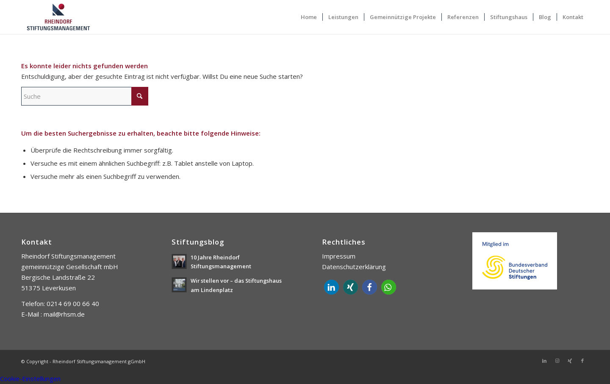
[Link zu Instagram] (557, 360)
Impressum (338, 256)
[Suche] (84, 96)
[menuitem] (308, 17)
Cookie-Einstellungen (30, 378)
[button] (331, 287)
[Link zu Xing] (569, 360)
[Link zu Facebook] (582, 360)
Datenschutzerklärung (354, 266)
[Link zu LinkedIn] (544, 360)
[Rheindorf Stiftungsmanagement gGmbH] (58, 17)
